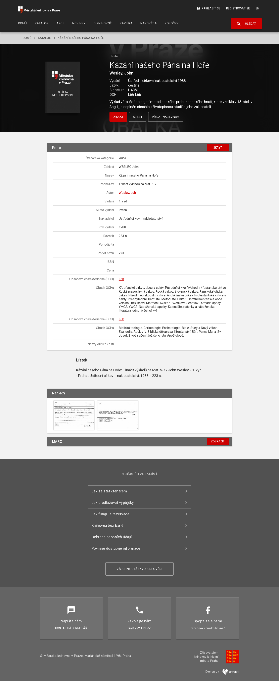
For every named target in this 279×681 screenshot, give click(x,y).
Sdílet (137, 117)
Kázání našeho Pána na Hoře (81, 38)
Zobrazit (218, 441)
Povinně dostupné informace (116, 548)
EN (257, 8)
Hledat (246, 23)
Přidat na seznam (165, 117)
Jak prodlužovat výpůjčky (113, 502)
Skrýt (217, 147)
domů (27, 38)
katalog (44, 38)
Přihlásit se (209, 8)
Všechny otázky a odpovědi (139, 569)
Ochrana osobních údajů (112, 537)
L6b (121, 319)
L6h (121, 279)
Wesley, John (121, 73)
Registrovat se (238, 8)
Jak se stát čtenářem (109, 491)
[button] (63, 87)
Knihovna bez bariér (108, 525)
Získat (118, 117)
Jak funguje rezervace (111, 514)
